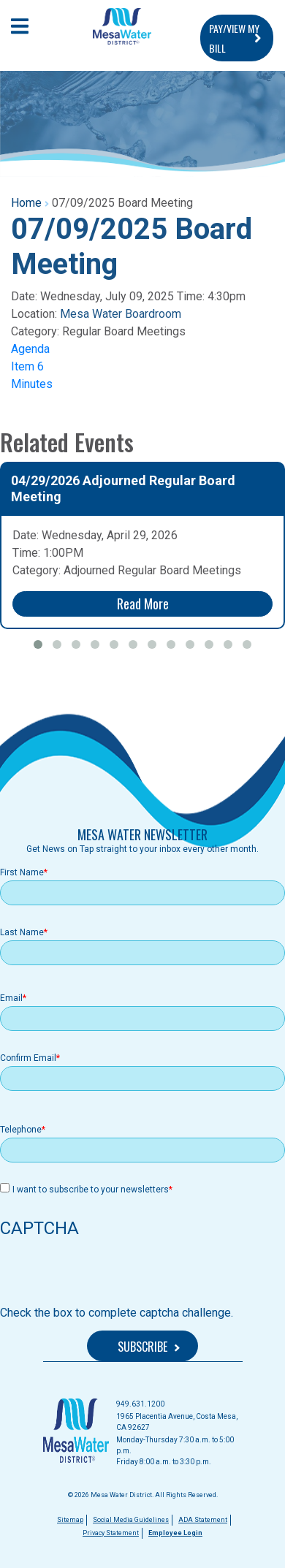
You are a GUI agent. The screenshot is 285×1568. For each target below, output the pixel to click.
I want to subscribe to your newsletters (90, 1189)
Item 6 (27, 366)
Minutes (32, 384)
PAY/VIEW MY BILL (234, 38)
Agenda (30, 349)
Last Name (22, 932)
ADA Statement (202, 1519)
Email (11, 998)
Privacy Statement (111, 1533)
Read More (143, 603)
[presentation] (111, 1275)
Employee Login (175, 1533)
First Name (22, 872)
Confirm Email (28, 1058)
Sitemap (70, 1519)
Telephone (21, 1129)
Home (26, 203)
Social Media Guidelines (131, 1519)
